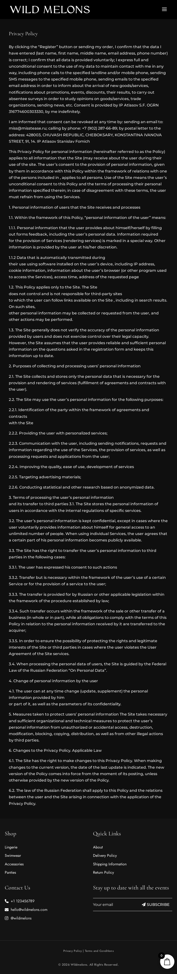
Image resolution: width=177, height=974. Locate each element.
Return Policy (103, 872)
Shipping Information (110, 864)
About (98, 847)
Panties (10, 872)
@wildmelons (21, 918)
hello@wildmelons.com (29, 909)
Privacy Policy (72, 951)
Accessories (14, 864)
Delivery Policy (105, 855)
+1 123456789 (22, 901)
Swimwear (13, 855)
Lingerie (11, 847)
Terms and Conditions (99, 951)
